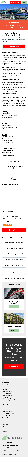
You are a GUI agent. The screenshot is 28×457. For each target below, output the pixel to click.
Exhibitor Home (6, 407)
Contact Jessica (6, 418)
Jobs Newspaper (7, 395)
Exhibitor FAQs (6, 415)
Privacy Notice (11, 452)
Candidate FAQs (6, 393)
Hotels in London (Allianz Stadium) (14, 173)
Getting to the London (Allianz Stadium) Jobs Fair (14, 167)
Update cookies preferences (15, 454)
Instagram (5, 429)
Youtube (4, 431)
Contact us (19, 92)
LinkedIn (4, 427)
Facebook (5, 425)
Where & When (6, 387)
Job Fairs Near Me (7, 391)
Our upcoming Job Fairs (9, 400)
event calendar (11, 73)
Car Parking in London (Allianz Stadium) (14, 179)
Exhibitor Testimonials (8, 413)
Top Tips (4, 389)
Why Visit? (5, 385)
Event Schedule (6, 409)
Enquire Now (15, 2)
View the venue (14, 161)
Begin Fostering (6, 398)
